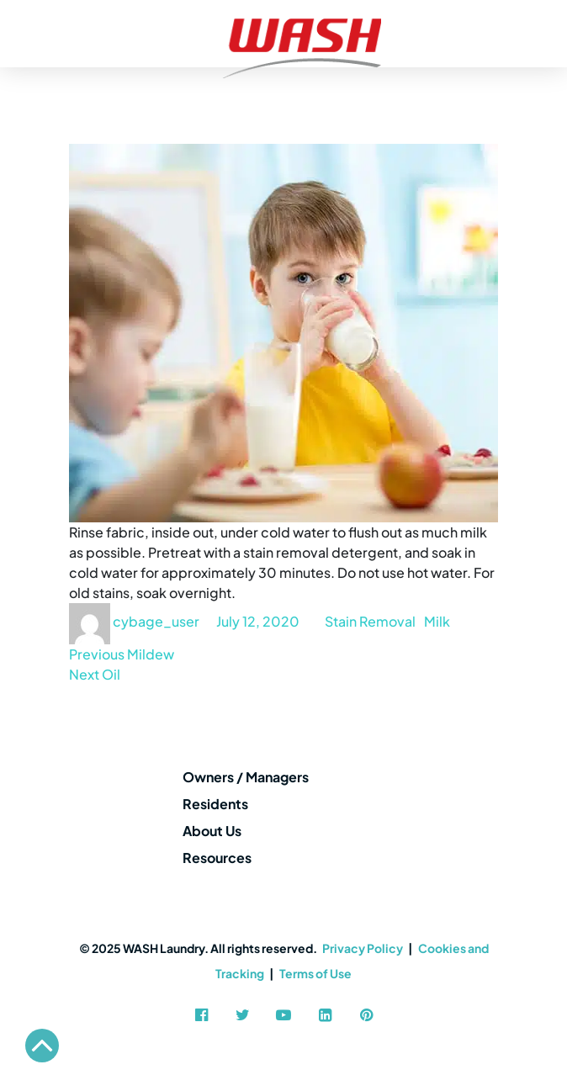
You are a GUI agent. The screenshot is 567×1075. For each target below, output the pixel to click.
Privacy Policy (362, 948)
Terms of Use (315, 973)
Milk (437, 621)
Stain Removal (370, 621)
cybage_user (156, 621)
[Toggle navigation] (19, 33)
